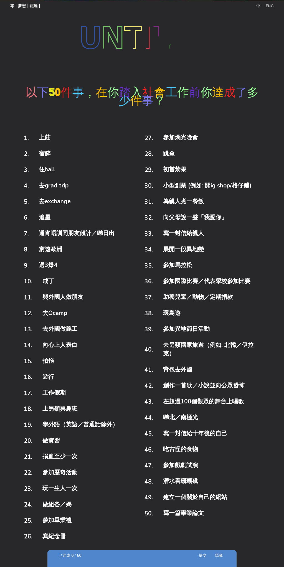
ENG (270, 6)
